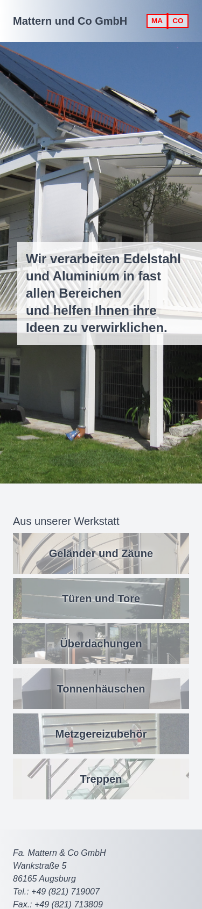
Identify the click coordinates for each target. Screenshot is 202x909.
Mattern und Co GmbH (70, 21)
